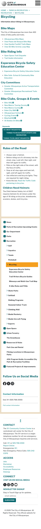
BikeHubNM (9, 118)
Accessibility (8, 467)
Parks (8, 236)
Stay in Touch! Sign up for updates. (17, 493)
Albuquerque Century (13, 113)
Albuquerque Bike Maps (14, 39)
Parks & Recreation (18, 10)
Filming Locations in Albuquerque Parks (20, 353)
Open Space (11, 328)
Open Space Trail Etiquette (15, 56)
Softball (11, 295)
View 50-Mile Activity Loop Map (17, 47)
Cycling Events (10, 115)
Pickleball (12, 260)
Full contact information (11, 405)
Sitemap (6, 472)
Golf (10, 246)
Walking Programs (15, 300)
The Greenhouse (13, 338)
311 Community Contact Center (19, 428)
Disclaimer (7, 464)
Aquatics (12, 250)
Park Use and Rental (15, 347)
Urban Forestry (12, 333)
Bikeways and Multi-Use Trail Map (23, 281)
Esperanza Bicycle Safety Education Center (21, 71)
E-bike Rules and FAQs (18, 286)
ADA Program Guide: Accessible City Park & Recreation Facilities (22, 360)
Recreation (6, 13)
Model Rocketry (14, 314)
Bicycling (13, 265)
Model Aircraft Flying (17, 319)
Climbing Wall (14, 310)
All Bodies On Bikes (12, 121)
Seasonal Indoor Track (17, 305)
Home (3, 10)
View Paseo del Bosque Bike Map (17, 42)
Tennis (10, 255)
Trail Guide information (13, 58)
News (8, 222)
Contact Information (13, 394)
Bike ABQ (8, 103)
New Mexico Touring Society (15, 105)
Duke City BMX (10, 110)
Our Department (13, 232)
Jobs (5, 462)
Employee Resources (11, 469)
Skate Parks (13, 291)
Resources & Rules (14, 343)
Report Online (8, 446)
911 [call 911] (16, 448)
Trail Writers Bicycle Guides (20, 277)
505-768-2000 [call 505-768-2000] (18, 443)
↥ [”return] (20, 421)
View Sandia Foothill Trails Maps (17, 44)
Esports (11, 324)
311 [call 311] (8, 443)
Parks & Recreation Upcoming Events (21, 227)
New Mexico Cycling (12, 108)
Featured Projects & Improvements (21, 367)
